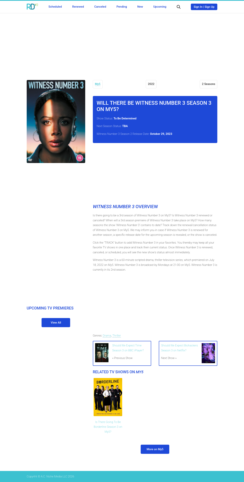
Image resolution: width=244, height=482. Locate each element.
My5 (97, 84)
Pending (121, 6)
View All (56, 322)
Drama (107, 335)
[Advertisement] (122, 43)
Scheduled (55, 6)
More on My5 (155, 449)
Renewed (78, 6)
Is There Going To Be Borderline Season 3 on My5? (108, 426)
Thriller (116, 335)
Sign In (198, 7)
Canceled (100, 6)
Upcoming (159, 6)
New (140, 6)
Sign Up (209, 7)
